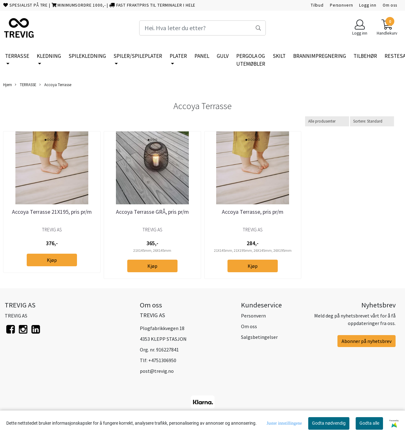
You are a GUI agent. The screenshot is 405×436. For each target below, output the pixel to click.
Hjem (7, 84)
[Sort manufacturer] (327, 121)
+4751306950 (162, 360)
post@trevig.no (157, 371)
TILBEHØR (365, 55)
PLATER (178, 55)
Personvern (341, 5)
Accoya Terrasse (55, 84)
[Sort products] (372, 121)
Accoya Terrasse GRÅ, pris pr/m (152, 211)
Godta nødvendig (329, 423)
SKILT (279, 55)
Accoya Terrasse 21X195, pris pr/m (52, 211)
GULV (223, 55)
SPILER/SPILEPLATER (137, 55)
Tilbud (317, 5)
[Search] (202, 28)
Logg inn (367, 5)
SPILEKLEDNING (87, 55)
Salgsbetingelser (259, 337)
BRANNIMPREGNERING (319, 55)
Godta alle (369, 423)
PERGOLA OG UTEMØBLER (250, 60)
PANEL (201, 55)
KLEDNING (49, 55)
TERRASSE (17, 55)
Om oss (390, 5)
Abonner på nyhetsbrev (366, 341)
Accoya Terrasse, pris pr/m (252, 211)
